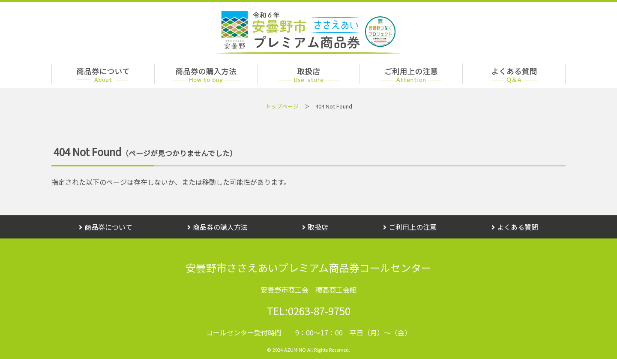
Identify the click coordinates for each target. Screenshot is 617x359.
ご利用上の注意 (410, 227)
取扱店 (315, 227)
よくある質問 (514, 227)
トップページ (282, 106)
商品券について (105, 227)
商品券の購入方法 (217, 227)
